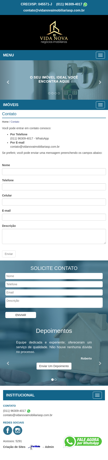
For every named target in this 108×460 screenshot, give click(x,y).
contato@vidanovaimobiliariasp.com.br (54, 10)
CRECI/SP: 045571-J (36, 4)
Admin (49, 446)
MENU (8, 55)
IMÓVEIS (10, 104)
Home (5, 121)
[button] (8, 79)
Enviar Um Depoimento (54, 365)
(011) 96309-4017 (69, 4)
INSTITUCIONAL (20, 395)
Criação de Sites (14, 446)
